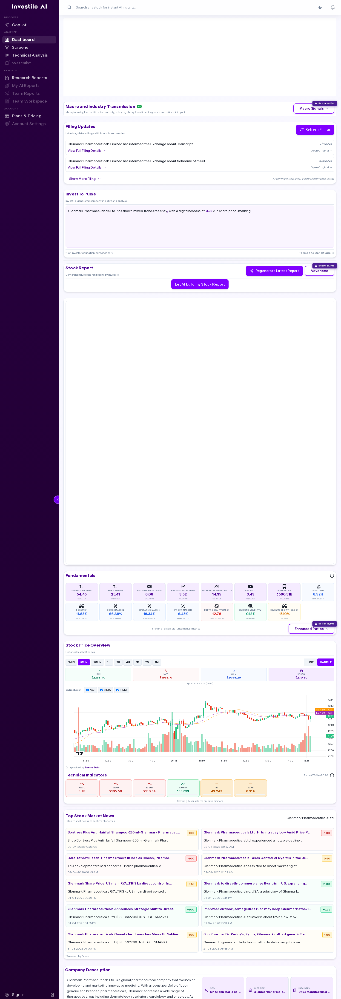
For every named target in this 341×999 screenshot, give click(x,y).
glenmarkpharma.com (270, 811)
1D (137, 482)
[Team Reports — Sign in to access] (29, 93)
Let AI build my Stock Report (200, 244)
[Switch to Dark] (320, 7)
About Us (210, 915)
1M (157, 482)
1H (109, 482)
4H (128, 482)
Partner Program (307, 915)
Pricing (208, 924)
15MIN (97, 482)
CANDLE (326, 482)
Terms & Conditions (309, 942)
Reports (254, 924)
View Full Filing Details (87, 110)
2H (118, 482)
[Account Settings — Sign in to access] (29, 124)
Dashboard (256, 915)
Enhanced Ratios (312, 449)
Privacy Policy (304, 924)
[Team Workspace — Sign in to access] (29, 101)
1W (147, 482)
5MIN (83, 482)
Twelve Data (91, 52)
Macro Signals (314, 68)
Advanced (319, 231)
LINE (311, 482)
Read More (77, 847)
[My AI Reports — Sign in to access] (29, 85)
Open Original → (321, 110)
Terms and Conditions (316, 212)
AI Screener (257, 933)
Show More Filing (85, 138)
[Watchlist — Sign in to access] (29, 63)
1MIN (71, 482)
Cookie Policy (304, 933)
